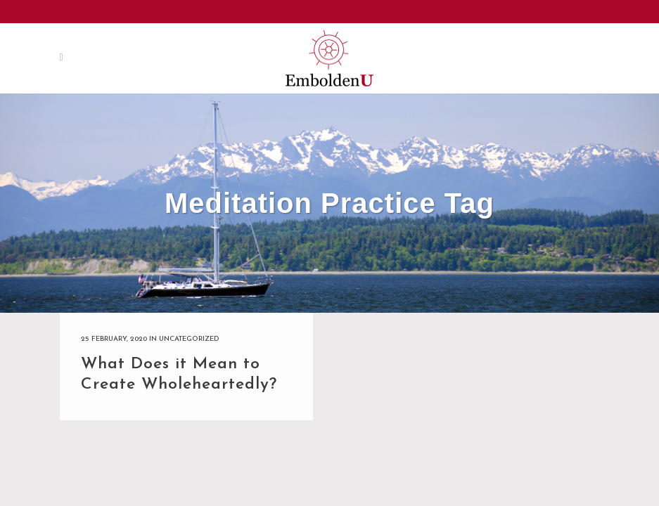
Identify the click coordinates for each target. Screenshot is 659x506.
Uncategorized (189, 339)
